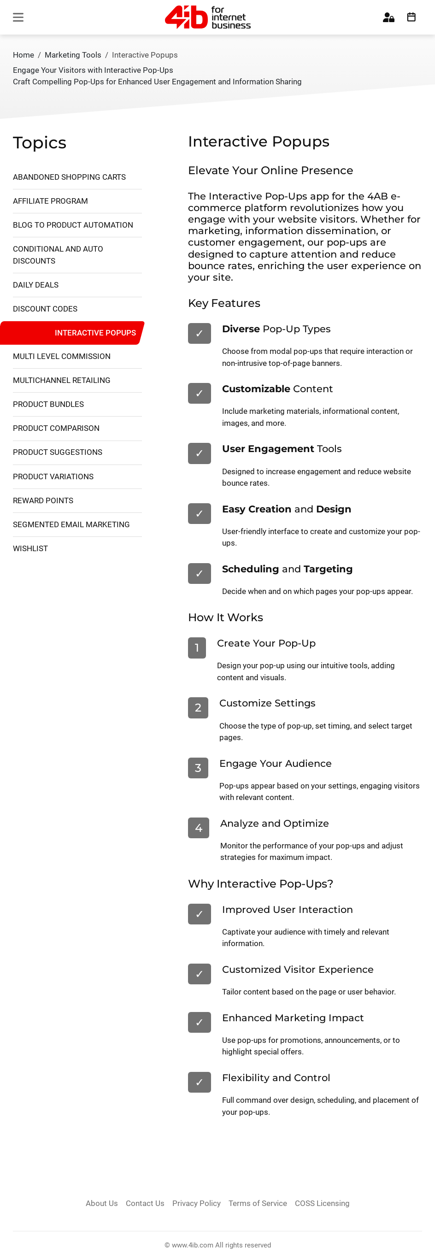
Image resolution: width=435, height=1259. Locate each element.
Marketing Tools (73, 54)
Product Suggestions (57, 452)
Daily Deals (36, 284)
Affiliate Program (50, 201)
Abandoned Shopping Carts (69, 177)
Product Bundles (48, 404)
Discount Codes (45, 308)
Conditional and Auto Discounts (58, 254)
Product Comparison (56, 428)
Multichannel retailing (62, 380)
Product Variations (53, 476)
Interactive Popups (95, 332)
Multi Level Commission (62, 356)
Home (23, 54)
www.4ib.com (192, 1245)
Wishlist (30, 548)
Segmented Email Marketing (71, 524)
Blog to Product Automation (73, 224)
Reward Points (43, 500)
